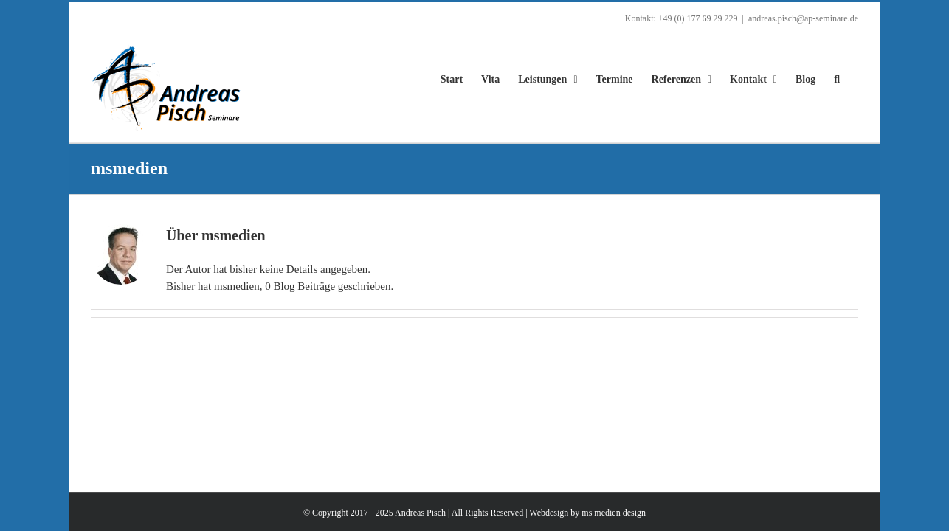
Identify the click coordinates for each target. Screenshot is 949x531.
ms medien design (614, 512)
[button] (855, 79)
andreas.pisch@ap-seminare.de (803, 18)
